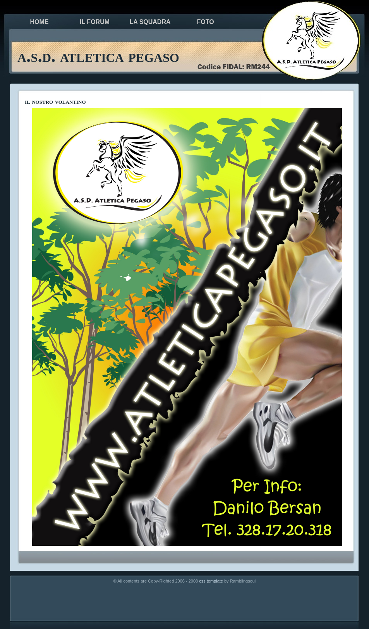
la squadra (149, 22)
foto (205, 22)
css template (211, 581)
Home (39, 22)
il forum (95, 22)
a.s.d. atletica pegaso (98, 56)
